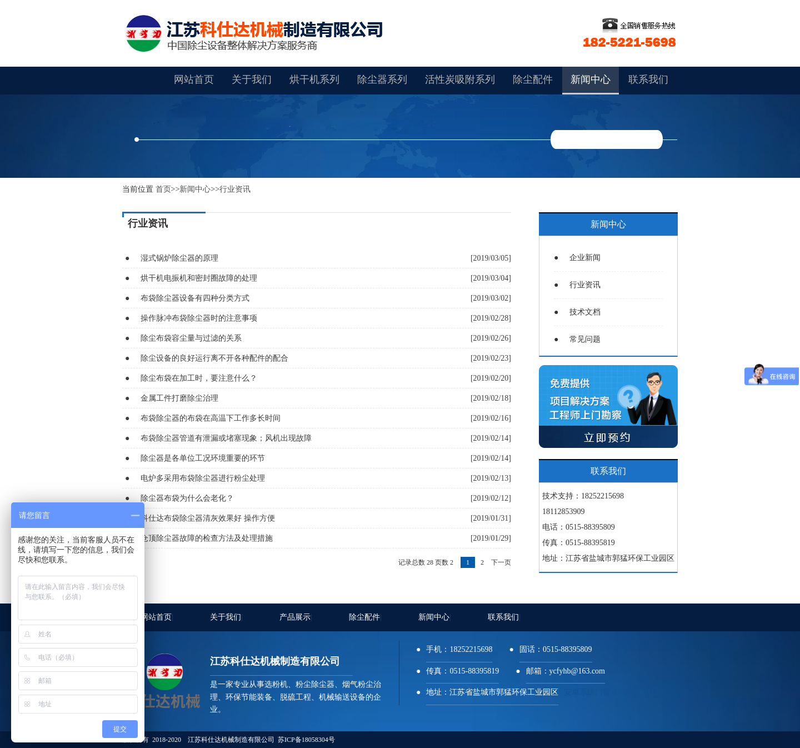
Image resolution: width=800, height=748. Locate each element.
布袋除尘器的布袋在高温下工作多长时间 (211, 418)
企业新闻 (577, 257)
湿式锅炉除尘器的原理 (179, 258)
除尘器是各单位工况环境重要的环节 (203, 458)
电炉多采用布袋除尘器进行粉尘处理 (203, 478)
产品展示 (295, 617)
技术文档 (577, 312)
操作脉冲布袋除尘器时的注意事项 (199, 318)
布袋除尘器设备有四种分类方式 (195, 298)
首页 (163, 189)
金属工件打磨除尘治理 (179, 398)
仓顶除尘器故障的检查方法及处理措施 (207, 538)
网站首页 (157, 617)
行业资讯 (235, 189)
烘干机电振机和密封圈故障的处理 (199, 278)
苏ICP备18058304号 (306, 740)
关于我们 (226, 617)
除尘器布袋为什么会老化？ (187, 498)
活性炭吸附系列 (460, 79)
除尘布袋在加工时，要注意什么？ (199, 378)
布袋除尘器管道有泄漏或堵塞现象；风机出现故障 (226, 438)
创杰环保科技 (636, 692)
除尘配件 (365, 617)
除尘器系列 (382, 79)
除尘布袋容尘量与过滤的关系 (191, 338)
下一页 (501, 562)
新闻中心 (195, 189)
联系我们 (504, 617)
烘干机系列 (314, 79)
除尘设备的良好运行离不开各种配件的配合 (214, 358)
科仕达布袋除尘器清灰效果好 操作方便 (208, 518)
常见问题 (577, 339)
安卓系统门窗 (587, 692)
